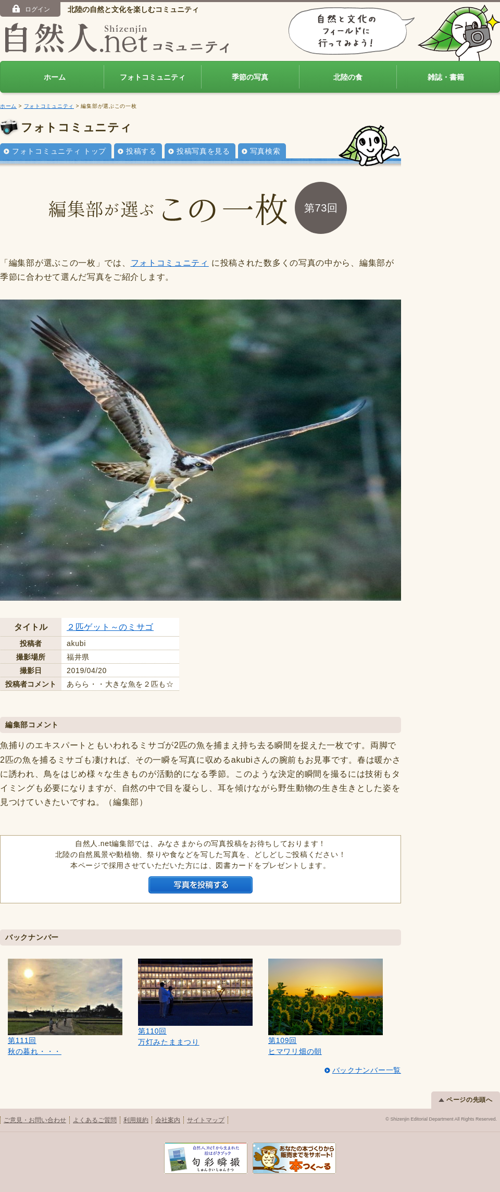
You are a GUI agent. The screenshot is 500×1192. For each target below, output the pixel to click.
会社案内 (167, 1120)
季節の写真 (250, 77)
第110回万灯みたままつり (195, 1002)
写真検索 (265, 151)
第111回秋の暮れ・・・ (65, 1007)
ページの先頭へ (466, 1099)
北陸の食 (347, 77)
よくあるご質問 (95, 1120)
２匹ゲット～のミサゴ (110, 627)
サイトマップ (205, 1120)
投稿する (141, 151)
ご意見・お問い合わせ (35, 1120)
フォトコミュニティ (152, 77)
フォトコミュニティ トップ (59, 151)
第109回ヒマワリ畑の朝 (325, 1007)
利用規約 (135, 1120)
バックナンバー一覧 (366, 1070)
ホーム (55, 77)
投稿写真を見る (203, 151)
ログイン (30, 9)
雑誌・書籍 (446, 77)
